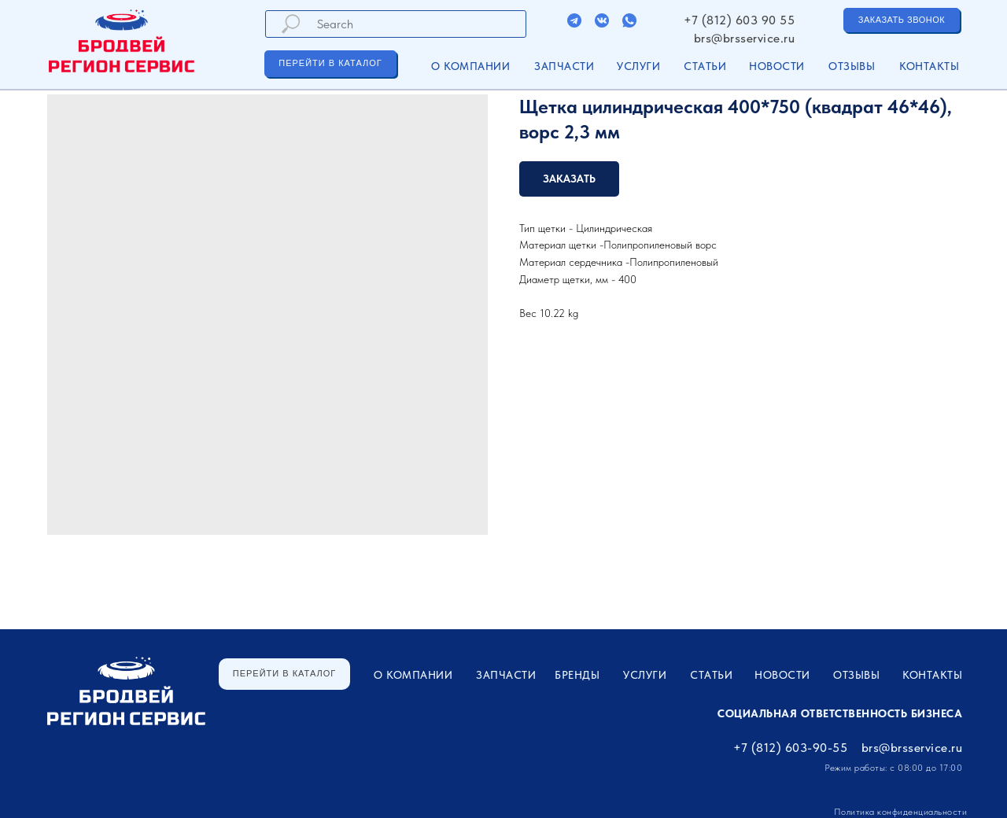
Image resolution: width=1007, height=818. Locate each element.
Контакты (929, 66)
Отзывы (851, 66)
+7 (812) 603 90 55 (739, 20)
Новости (777, 66)
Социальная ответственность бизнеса (839, 713)
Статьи (705, 66)
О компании (470, 66)
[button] (901, 20)
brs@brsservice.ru (744, 38)
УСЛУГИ (638, 66)
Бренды (577, 675)
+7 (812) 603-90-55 (790, 747)
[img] (574, 20)
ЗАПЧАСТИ (564, 66)
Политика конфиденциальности (901, 811)
